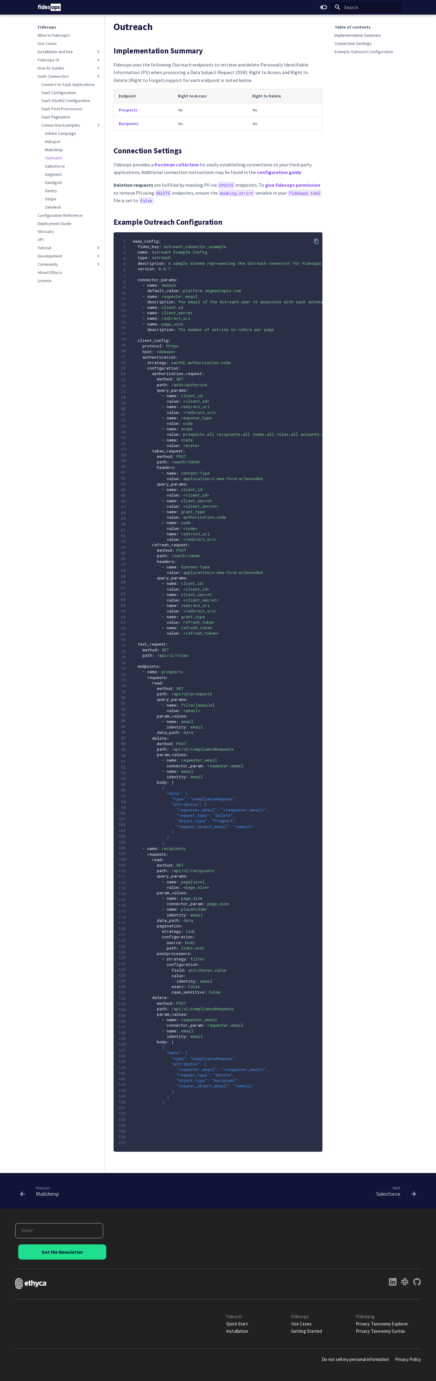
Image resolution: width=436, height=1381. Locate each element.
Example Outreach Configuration (364, 51)
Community (69, 264)
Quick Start (237, 1324)
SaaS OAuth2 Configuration (65, 100)
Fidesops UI (69, 60)
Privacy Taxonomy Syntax (380, 1331)
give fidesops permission (292, 185)
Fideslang (365, 1316)
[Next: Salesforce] (394, 1191)
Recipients (128, 123)
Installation (237, 1331)
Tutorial (69, 248)
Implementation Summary (358, 35)
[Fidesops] (49, 7)
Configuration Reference (60, 215)
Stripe (50, 199)
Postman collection (177, 165)
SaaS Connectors (69, 76)
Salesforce (55, 166)
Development (69, 256)
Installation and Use (69, 51)
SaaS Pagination (55, 117)
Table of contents (353, 27)
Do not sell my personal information (355, 1359)
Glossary (46, 231)
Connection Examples (71, 125)
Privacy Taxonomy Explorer (382, 1324)
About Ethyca (50, 272)
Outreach (53, 158)
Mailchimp (54, 149)
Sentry (51, 190)
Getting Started (306, 1331)
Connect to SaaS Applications (68, 84)
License (45, 280)
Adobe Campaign (60, 133)
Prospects (128, 109)
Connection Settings (353, 43)
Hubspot (52, 141)
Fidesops (47, 27)
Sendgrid (53, 182)
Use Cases (47, 43)
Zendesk (53, 207)
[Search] (366, 7)
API (40, 239)
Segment (53, 174)
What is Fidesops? (54, 35)
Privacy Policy (408, 1359)
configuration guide (279, 172)
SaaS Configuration (58, 92)
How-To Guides (69, 68)
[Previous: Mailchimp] (41, 1191)
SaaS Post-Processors (61, 108)
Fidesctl (234, 1316)
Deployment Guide (54, 223)
